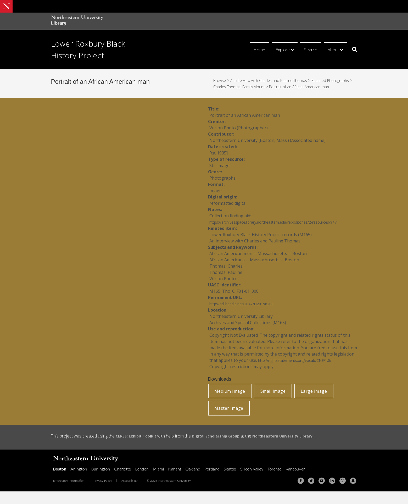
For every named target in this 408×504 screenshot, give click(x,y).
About (333, 50)
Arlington (78, 481)
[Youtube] (321, 493)
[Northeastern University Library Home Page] (77, 21)
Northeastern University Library (296, 448)
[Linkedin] (332, 493)
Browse (220, 80)
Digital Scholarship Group (223, 448)
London (142, 481)
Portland (212, 481)
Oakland (192, 481)
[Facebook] (301, 493)
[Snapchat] (353, 493)
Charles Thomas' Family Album (270, 87)
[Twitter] (311, 493)
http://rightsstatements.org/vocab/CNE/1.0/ (301, 373)
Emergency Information (69, 493)
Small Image (273, 404)
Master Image (228, 421)
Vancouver (295, 481)
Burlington (100, 481)
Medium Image (229, 404)
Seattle (230, 481)
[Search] (352, 49)
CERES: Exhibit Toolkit (138, 448)
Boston (59, 481)
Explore (283, 50)
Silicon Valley (251, 481)
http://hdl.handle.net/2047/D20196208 (246, 316)
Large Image (314, 404)
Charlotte (122, 481)
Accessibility (129, 493)
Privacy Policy (103, 493)
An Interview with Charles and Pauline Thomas (275, 80)
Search (310, 50)
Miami (158, 481)
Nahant (174, 481)
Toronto (274, 481)
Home (259, 50)
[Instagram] (342, 493)
